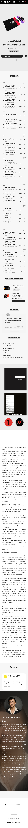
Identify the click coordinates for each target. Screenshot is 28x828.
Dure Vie (4, 652)
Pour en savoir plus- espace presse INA (11, 650)
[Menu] (2, 2)
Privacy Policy (14, 816)
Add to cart (12, 56)
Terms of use (14, 813)
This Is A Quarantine (18, 285)
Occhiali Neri (15, 293)
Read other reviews (14, 331)
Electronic (9, 355)
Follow (6, 782)
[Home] (9, 1)
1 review (18, 48)
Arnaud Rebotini (14, 41)
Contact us (14, 811)
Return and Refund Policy (14, 818)
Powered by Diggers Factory (14, 822)
